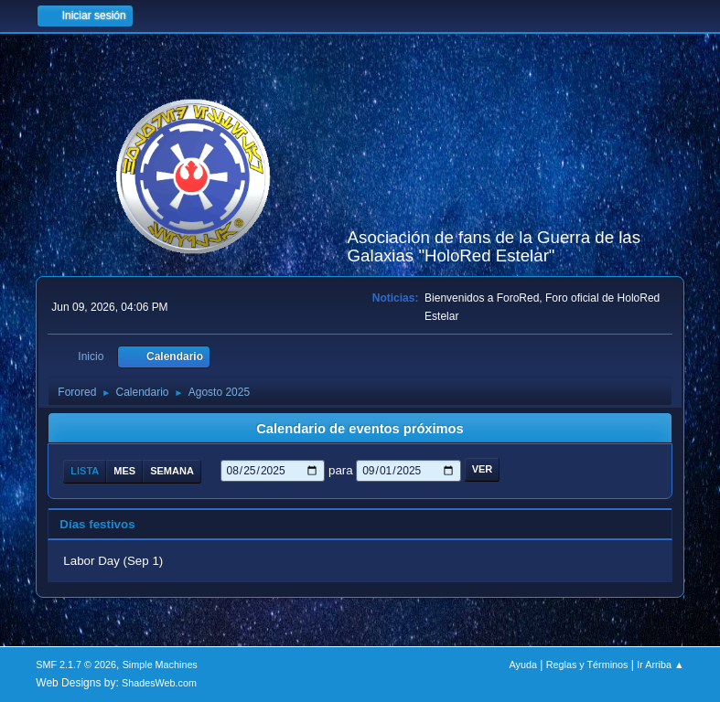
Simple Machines (160, 664)
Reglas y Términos (587, 664)
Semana (172, 470)
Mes (124, 470)
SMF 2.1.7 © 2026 (76, 664)
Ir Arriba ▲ (660, 664)
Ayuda (523, 664)
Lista (84, 470)
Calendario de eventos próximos (359, 428)
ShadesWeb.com (159, 682)
